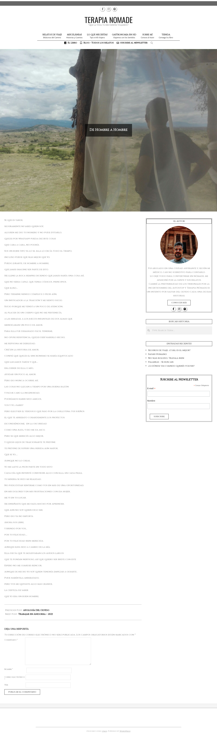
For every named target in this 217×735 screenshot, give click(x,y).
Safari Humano (157, 354)
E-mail (151, 388)
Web (6, 685)
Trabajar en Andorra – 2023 (35, 614)
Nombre (8, 669)
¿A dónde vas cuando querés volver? (171, 366)
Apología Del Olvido (36, 610)
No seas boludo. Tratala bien (166, 358)
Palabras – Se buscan (160, 362)
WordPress (125, 731)
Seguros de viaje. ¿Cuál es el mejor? (169, 350)
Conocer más (179, 302)
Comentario (11, 640)
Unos (104, 731)
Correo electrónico (14, 678)
